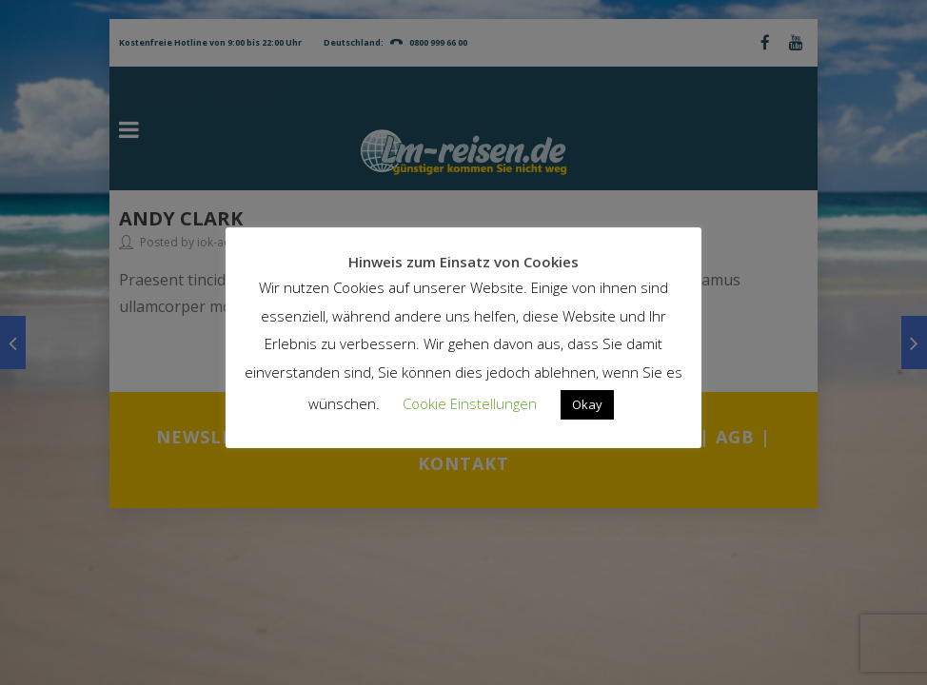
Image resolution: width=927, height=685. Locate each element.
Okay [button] (587, 404)
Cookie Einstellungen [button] (470, 403)
